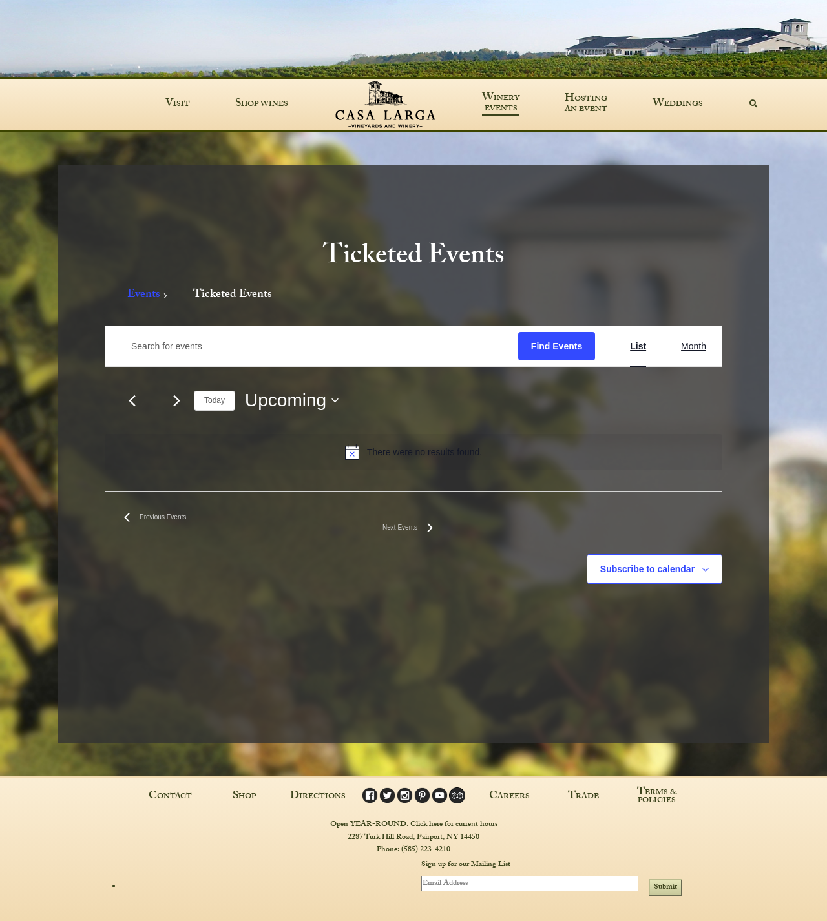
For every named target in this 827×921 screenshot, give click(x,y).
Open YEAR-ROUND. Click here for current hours (413, 824)
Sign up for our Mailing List (465, 865)
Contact (170, 797)
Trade (583, 797)
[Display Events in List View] (638, 346)
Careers (509, 797)
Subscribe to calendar (647, 569)
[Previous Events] (132, 400)
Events (143, 296)
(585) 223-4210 (425, 849)
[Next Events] (176, 400)
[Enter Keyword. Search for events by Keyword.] (311, 346)
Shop (244, 797)
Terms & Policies (657, 797)
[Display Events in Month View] (693, 346)
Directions (318, 797)
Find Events (556, 346)
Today (214, 400)
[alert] (413, 452)
